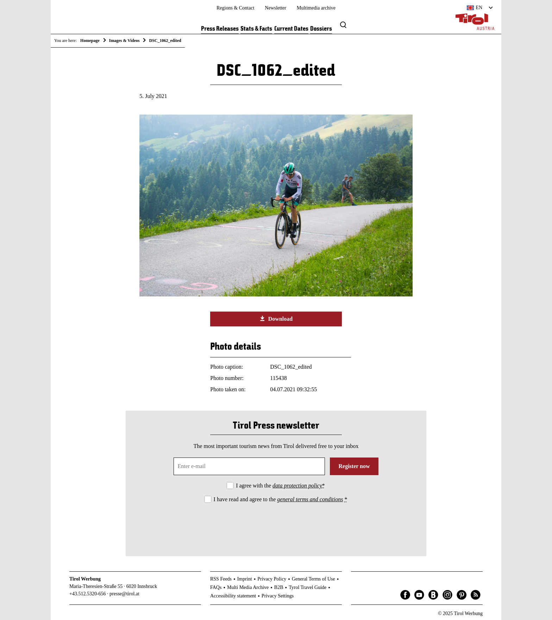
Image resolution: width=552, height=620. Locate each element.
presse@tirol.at (124, 593)
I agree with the (280, 486)
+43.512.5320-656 (87, 593)
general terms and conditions (310, 499)
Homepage (90, 40)
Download (276, 318)
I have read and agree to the (280, 499)
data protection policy (297, 486)
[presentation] (276, 524)
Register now (354, 466)
